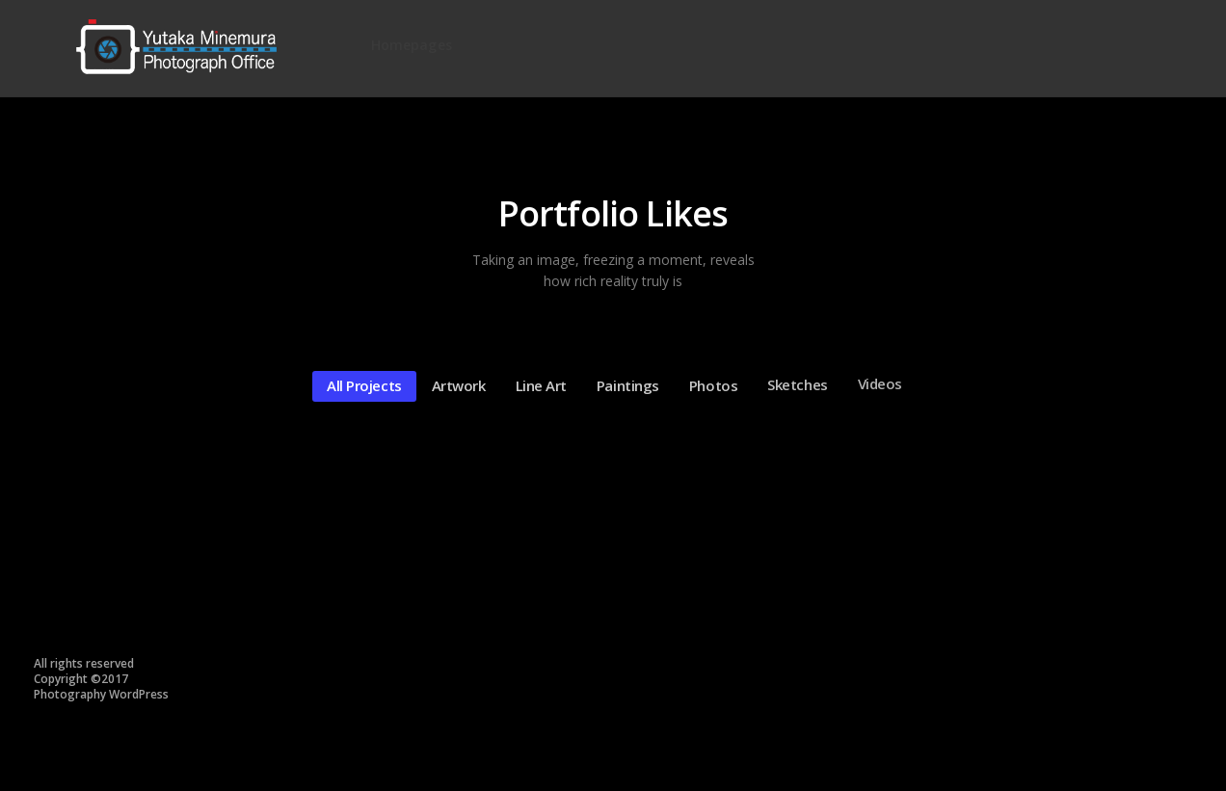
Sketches (792, 380)
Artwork (454, 384)
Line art (536, 384)
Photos (708, 381)
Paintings (623, 383)
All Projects (359, 385)
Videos (875, 377)
